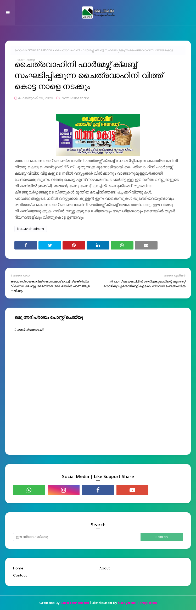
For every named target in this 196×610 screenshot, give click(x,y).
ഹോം (18, 50)
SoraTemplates (74, 602)
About (104, 568)
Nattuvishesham (38, 50)
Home (18, 568)
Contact (20, 575)
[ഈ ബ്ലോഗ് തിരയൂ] (77, 537)
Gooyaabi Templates (137, 602)
